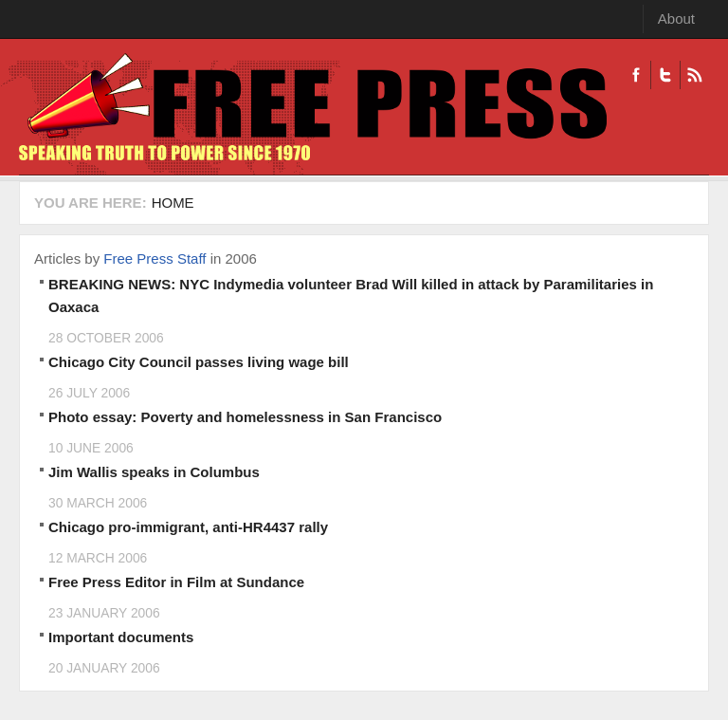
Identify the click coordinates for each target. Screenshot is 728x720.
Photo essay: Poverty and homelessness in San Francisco (245, 417)
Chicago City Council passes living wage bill (198, 362)
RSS (694, 75)
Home (173, 202)
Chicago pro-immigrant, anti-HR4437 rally (188, 527)
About (676, 18)
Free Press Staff (154, 258)
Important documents (120, 637)
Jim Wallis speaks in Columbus (154, 472)
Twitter (665, 75)
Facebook (636, 75)
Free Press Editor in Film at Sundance (176, 582)
